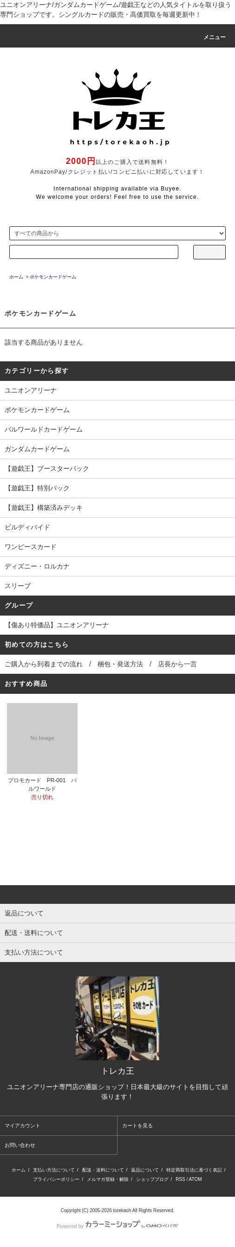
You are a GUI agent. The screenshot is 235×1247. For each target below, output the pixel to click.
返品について (145, 1169)
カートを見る (137, 1125)
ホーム (19, 1169)
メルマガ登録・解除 (108, 1179)
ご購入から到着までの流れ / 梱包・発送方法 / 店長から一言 (101, 664)
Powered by (117, 1226)
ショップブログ (152, 1179)
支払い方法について (54, 1169)
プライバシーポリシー (56, 1179)
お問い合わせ (20, 1145)
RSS (180, 1179)
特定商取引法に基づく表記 (194, 1169)
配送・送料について (103, 1169)
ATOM (195, 1179)
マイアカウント (22, 1125)
